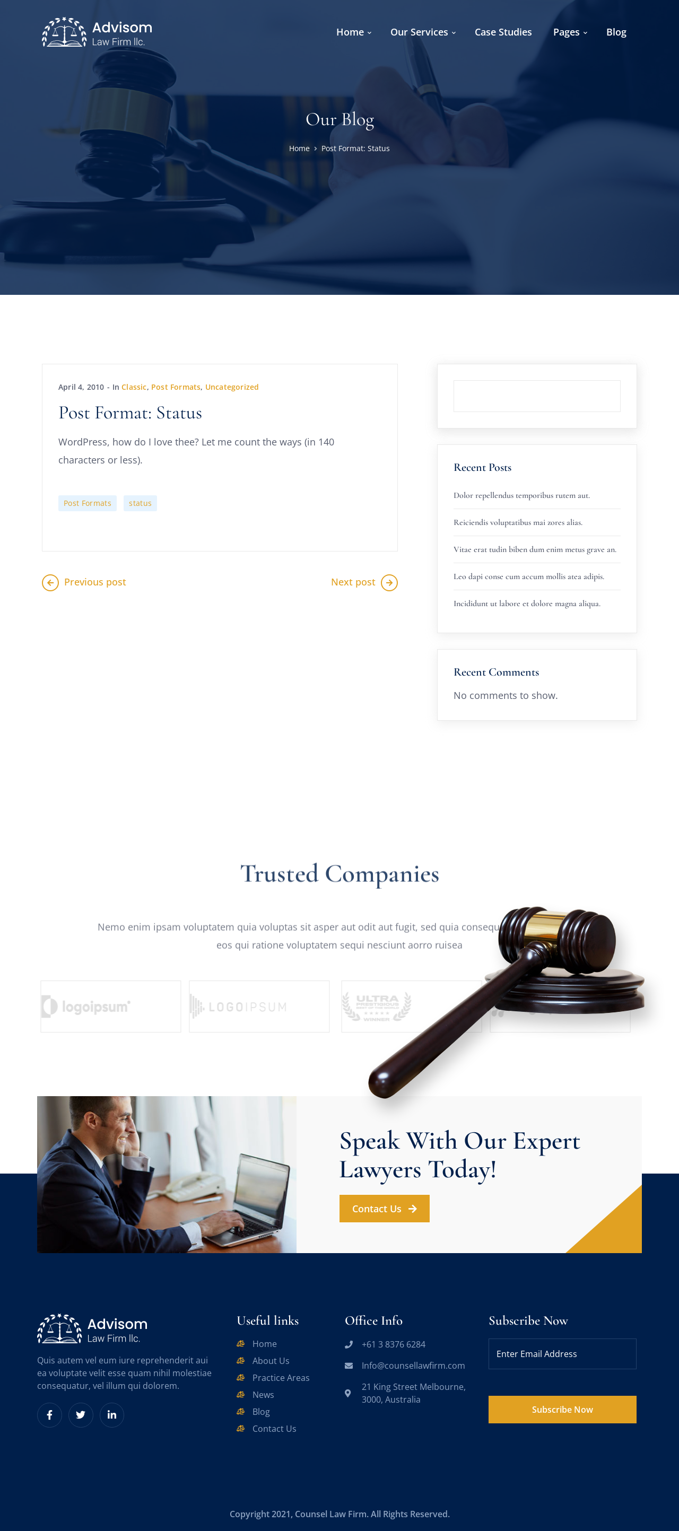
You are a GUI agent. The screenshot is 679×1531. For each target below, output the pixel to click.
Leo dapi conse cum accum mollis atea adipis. (529, 576)
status (140, 503)
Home (299, 148)
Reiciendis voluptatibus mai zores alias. (518, 522)
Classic (133, 387)
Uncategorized (232, 387)
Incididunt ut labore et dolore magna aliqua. (527, 603)
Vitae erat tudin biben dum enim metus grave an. (535, 549)
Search (621, 380)
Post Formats (176, 387)
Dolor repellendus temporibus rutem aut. (522, 495)
